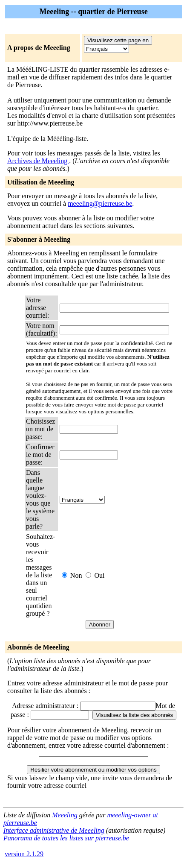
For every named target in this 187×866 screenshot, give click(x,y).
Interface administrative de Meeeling (53, 830)
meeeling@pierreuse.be (100, 203)
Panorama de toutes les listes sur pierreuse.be (66, 838)
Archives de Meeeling (38, 160)
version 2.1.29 (24, 853)
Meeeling (65, 815)
